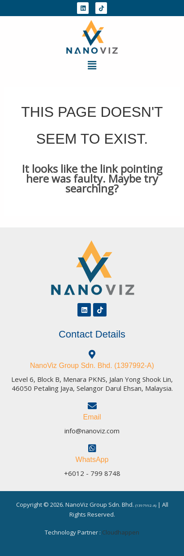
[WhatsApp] (92, 448)
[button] (91, 64)
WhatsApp (92, 459)
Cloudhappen (120, 532)
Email (92, 417)
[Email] (92, 406)
